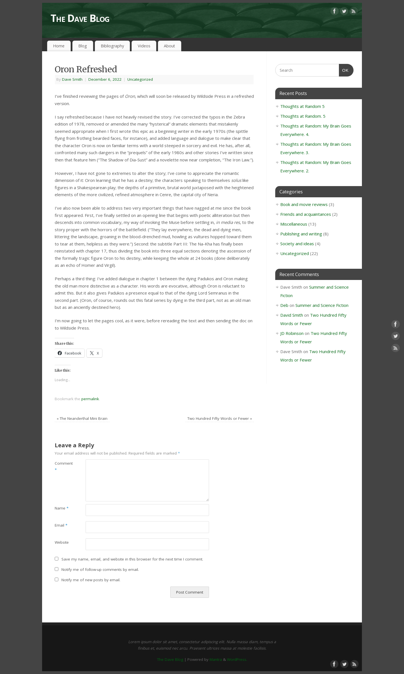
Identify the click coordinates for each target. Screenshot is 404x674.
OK (344, 69)
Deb (284, 305)
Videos (144, 45)
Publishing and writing (301, 234)
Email (61, 525)
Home (59, 45)
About (169, 45)
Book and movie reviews (304, 204)
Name (61, 508)
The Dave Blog (80, 18)
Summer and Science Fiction (321, 305)
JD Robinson (292, 333)
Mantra (216, 659)
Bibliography (112, 45)
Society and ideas (297, 243)
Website (62, 542)
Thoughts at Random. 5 (302, 116)
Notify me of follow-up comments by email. (100, 569)
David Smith (291, 315)
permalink (90, 398)
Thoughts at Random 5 (302, 106)
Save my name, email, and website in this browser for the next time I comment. (132, 559)
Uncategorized (140, 79)
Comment (62, 466)
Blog (82, 45)
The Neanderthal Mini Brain (82, 418)
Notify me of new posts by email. (90, 579)
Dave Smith (72, 79)
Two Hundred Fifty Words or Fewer (219, 418)
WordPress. (237, 659)
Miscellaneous (293, 224)
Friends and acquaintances (305, 214)
